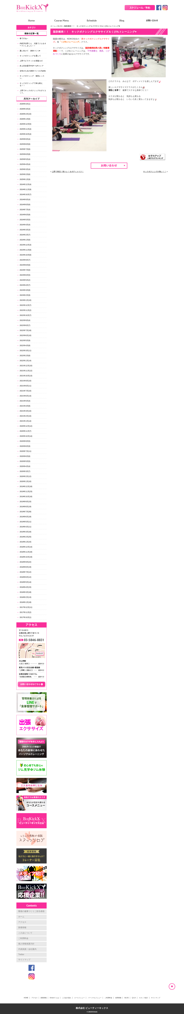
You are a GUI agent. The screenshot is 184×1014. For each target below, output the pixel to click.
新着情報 (22, 927)
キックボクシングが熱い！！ (154, 172)
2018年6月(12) (25, 577)
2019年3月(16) (25, 532)
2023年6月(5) (25, 275)
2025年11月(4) (25, 129)
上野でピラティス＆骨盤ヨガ (31, 61)
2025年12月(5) (25, 124)
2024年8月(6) (25, 205)
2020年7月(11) (25, 451)
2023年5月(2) (25, 280)
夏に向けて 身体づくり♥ (30, 51)
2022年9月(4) (25, 320)
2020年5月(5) (25, 461)
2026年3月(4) (25, 109)
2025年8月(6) (25, 144)
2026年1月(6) (25, 119)
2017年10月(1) (25, 617)
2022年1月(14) (25, 361)
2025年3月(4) (25, 169)
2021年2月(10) (25, 416)
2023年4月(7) (25, 285)
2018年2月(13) (25, 597)
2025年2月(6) (25, 174)
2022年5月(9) (25, 340)
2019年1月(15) (25, 542)
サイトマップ (24, 959)
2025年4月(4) (25, 164)
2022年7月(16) (25, 330)
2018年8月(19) (25, 567)
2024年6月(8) (25, 215)
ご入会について (25, 933)
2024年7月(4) (25, 210)
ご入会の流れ (66, 998)
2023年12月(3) (25, 245)
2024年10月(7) (25, 194)
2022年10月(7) (25, 315)
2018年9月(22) (25, 562)
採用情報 (118, 998)
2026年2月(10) (25, 114)
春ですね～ (24, 38)
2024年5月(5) (25, 220)
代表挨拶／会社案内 (27, 949)
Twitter (21, 954)
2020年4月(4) (25, 466)
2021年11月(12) (26, 371)
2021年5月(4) (25, 401)
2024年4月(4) (25, 225)
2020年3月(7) (25, 471)
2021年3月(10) (25, 411)
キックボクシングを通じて (30, 56)
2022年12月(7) (25, 305)
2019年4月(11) (25, 527)
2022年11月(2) (25, 310)
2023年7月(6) (25, 270)
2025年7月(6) (25, 149)
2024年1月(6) (25, 240)
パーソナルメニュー (94, 998)
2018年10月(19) (26, 557)
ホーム (53, 26)
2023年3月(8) (25, 290)
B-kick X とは (54, 998)
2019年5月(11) (25, 522)
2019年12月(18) (26, 486)
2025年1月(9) (25, 179)
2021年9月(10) (25, 381)
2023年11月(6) (25, 250)
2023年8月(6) (25, 265)
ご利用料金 (23, 938)
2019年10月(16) (26, 496)
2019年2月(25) (25, 537)
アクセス (22, 922)
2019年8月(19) (25, 507)
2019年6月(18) (25, 517)
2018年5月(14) (25, 582)
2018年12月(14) (26, 547)
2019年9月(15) (25, 502)
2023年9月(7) (25, 260)
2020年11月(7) (25, 431)
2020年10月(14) (26, 436)
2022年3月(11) (25, 350)
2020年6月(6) (25, 456)
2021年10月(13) (26, 376)
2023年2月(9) (25, 295)
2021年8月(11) (25, 386)
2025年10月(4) (25, 134)
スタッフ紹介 (143, 998)
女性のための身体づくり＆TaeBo (33, 71)
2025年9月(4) (25, 139)
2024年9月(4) (25, 199)
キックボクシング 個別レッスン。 (32, 77)
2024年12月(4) (25, 184)
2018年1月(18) (25, 602)
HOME (26, 998)
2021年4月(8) (25, 406)
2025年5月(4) (25, 159)
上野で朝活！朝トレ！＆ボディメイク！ (68, 172)
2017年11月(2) (25, 612)
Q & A (134, 998)
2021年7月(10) (25, 391)
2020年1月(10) (25, 481)
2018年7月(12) (25, 572)
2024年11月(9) (25, 189)
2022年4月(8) (25, 345)
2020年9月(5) (25, 441)
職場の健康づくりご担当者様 (31, 911)
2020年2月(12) (25, 476)
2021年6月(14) (25, 396)
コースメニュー (79, 998)
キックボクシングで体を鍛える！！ (31, 84)
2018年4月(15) (25, 587)
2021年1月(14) (25, 421)
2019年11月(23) (26, 491)
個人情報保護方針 (26, 944)
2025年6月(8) (25, 154)
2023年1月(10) (25, 300)
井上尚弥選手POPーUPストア (31, 66)
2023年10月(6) (25, 255)
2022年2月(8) (25, 356)
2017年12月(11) (26, 607)
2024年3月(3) (25, 230)
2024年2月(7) (25, 235)
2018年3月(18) (25, 592)
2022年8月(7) (25, 325)
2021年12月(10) (26, 366)
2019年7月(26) (25, 512)
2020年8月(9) (25, 446)
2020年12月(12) (26, 426)
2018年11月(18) (26, 552)
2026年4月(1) (25, 104)
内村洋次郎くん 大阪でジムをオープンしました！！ (33, 44)
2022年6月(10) (25, 335)
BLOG (59, 26)
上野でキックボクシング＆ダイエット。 (33, 91)
